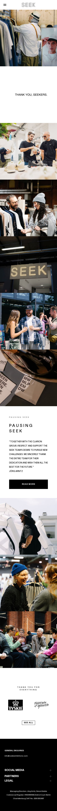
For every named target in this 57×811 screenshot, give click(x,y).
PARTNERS (12, 776)
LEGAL (9, 781)
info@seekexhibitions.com (16, 756)
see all (28, 723)
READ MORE (28, 484)
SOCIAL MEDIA (14, 770)
